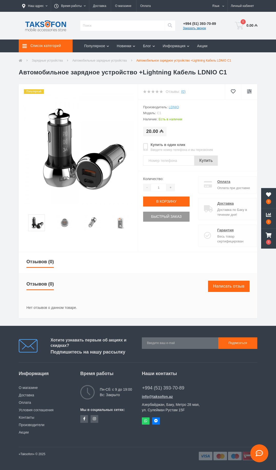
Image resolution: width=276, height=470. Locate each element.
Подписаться (238, 343)
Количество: (153, 179)
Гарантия (221, 230)
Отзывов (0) (40, 261)
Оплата (145, 6)
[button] (35, 6)
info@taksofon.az (157, 397)
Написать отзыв (228, 286)
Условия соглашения (36, 410)
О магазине (123, 6)
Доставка (99, 6)
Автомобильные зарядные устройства (99, 60)
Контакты (26, 417)
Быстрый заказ (166, 216)
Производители (31, 425)
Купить (206, 160)
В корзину (166, 201)
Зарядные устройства (47, 60)
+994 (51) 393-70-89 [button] (163, 387)
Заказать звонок (194, 28)
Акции (202, 46)
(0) (183, 92)
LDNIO (174, 107)
